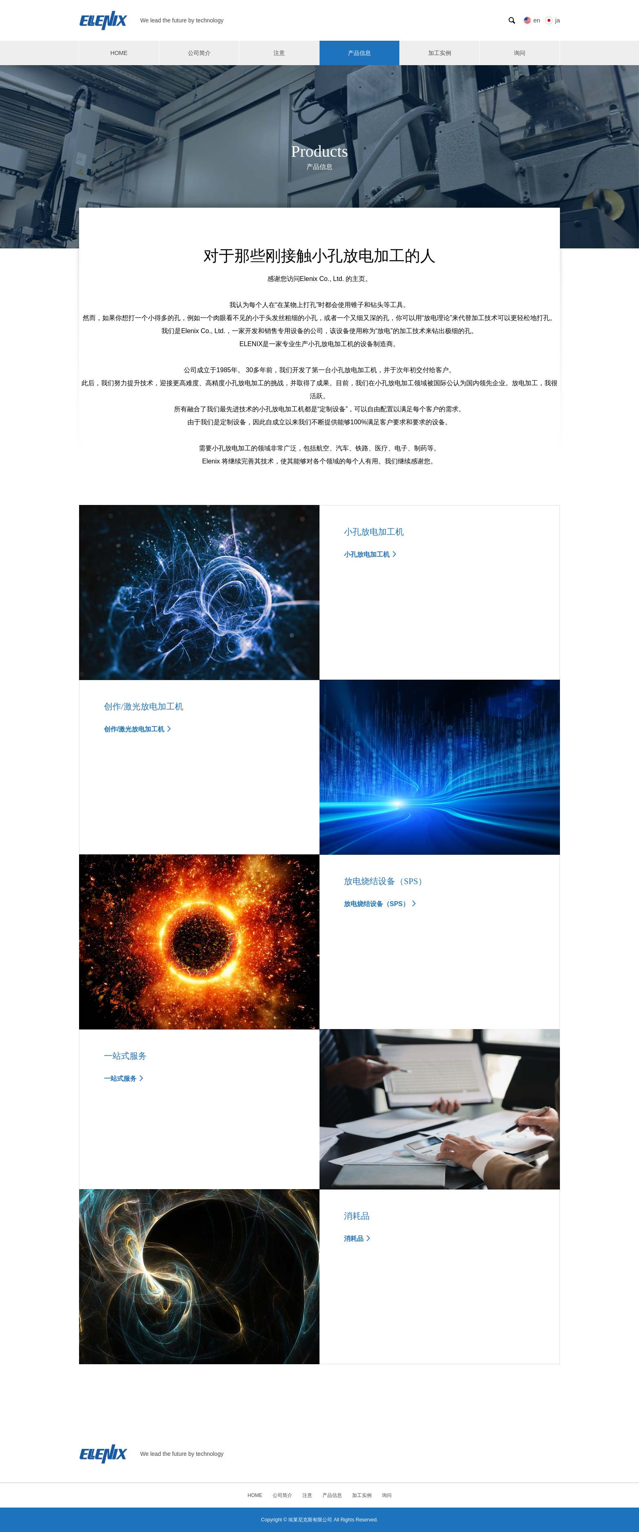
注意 (279, 53)
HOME (119, 53)
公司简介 (199, 53)
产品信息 (359, 53)
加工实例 (439, 53)
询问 (519, 53)
